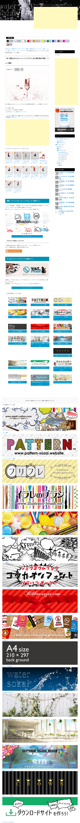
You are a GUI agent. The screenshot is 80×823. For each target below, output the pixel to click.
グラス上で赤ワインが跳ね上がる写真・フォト (9, 162)
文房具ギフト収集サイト (17, 382)
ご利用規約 (16, 32)
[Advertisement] (56, 18)
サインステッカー (27, 236)
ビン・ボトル (61, 155)
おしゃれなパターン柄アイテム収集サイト (62, 369)
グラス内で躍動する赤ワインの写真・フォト (35, 176)
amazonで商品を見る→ (15, 251)
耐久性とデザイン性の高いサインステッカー (17, 209)
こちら (30, 245)
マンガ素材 (40, 317)
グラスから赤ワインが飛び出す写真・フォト (26, 162)
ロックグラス (61, 157)
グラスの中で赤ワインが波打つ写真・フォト (26, 176)
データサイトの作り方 (40, 367)
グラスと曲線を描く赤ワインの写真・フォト (43, 176)
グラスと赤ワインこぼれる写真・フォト (9, 191)
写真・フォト (15, 115)
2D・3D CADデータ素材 (17, 367)
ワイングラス (61, 159)
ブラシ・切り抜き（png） (61, 138)
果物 (59, 165)
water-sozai (45, 115)
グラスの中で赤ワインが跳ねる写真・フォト (9, 176)
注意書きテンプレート (63, 331)
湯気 (58, 148)
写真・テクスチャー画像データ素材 (40, 344)
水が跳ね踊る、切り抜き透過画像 (66, 181)
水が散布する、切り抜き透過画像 (66, 172)
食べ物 (58, 163)
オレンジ (36, 41)
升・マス (60, 161)
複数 (9, 44)
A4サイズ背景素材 (17, 331)
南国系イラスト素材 (62, 343)
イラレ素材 (17, 304)
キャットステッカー (24, 283)
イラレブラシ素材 (17, 343)
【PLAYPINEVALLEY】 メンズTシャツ (40, 383)
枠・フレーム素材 (62, 304)
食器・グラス (21, 115)
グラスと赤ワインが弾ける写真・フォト (17, 162)
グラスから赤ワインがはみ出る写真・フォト (35, 162)
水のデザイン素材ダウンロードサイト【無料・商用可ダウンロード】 (53, 5)
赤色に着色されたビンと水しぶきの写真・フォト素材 (43, 162)
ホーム (9, 32)
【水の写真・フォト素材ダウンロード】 (15, 111)
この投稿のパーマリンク (10, 117)
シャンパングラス (28, 115)
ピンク (66, 41)
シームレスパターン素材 (40, 304)
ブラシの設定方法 (25, 32)
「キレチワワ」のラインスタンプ (62, 382)
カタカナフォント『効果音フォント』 (62, 318)
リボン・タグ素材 (40, 331)
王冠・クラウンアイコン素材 (62, 355)
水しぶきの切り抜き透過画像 (65, 189)
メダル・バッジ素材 (17, 317)
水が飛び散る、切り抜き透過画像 (66, 185)
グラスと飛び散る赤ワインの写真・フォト (17, 176)
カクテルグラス (62, 152)
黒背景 (10, 41)
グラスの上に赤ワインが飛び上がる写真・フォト (17, 191)
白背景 (17, 41)
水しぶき (59, 140)
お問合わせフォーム (36, 32)
